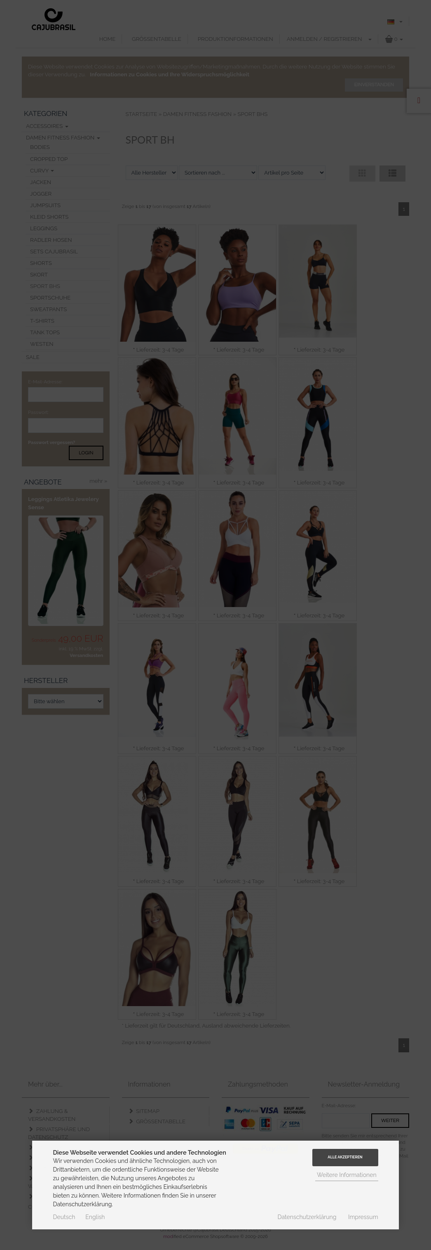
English (95, 1217)
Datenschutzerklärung (307, 1217)
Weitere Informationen (347, 1175)
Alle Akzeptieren (345, 1157)
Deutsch (64, 1217)
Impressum (363, 1217)
